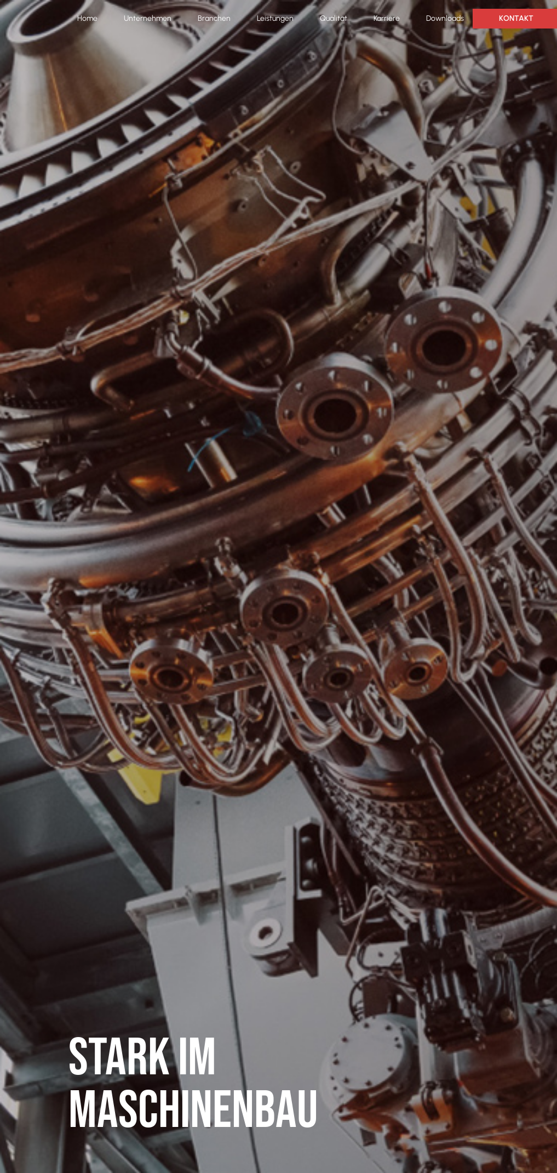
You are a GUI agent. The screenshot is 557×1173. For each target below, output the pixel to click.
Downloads (445, 18)
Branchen (214, 18)
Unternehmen (147, 18)
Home (87, 18)
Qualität (333, 18)
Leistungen (275, 18)
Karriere (387, 18)
